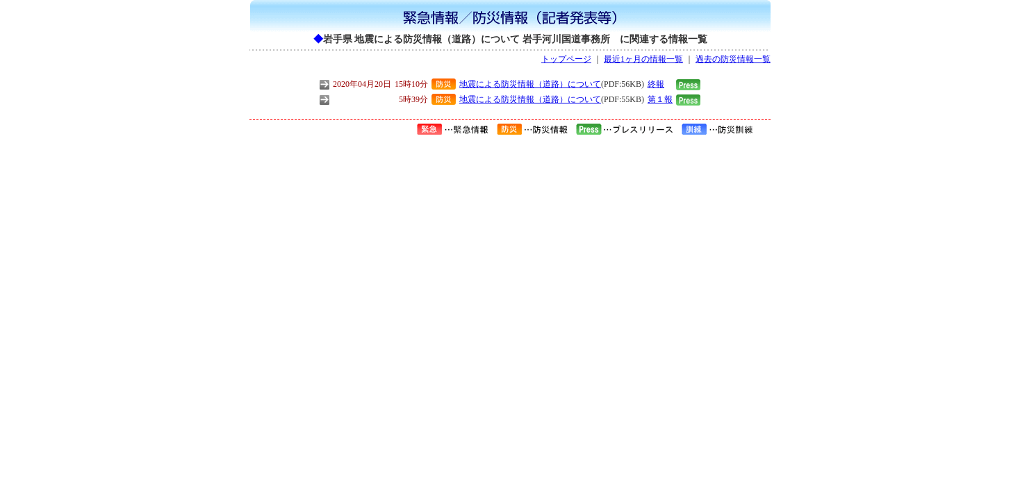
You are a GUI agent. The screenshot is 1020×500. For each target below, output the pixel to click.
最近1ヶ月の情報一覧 (643, 59)
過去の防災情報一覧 (733, 59)
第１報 (660, 99)
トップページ (566, 59)
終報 (656, 84)
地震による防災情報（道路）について (530, 84)
